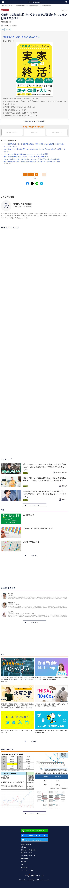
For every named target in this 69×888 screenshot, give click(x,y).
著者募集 (23, 861)
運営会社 (23, 847)
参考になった (34, 132)
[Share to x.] (32, 183)
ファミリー (11, 5)
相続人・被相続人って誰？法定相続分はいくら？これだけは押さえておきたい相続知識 (31, 159)
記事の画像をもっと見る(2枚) (34, 121)
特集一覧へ (34, 556)
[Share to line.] (36, 183)
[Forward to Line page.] (34, 830)
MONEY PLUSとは (26, 844)
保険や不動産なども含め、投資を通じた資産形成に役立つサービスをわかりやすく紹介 (32, 162)
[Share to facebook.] (27, 183)
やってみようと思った (12, 132)
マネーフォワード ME (27, 870)
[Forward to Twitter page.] (34, 839)
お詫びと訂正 (25, 867)
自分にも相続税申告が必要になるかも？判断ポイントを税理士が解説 (26, 156)
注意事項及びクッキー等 (28, 856)
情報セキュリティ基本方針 (28, 850)
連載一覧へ (34, 741)
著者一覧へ (34, 622)
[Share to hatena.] (41, 183)
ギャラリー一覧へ (35, 813)
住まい (8, 29)
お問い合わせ (25, 858)
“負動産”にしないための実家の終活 (21, 36)
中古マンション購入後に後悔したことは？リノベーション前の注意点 (26, 154)
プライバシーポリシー (27, 853)
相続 (3, 29)
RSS (22, 864)
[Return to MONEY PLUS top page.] (34, 2)
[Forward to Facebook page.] (34, 835)
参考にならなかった (57, 132)
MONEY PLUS (4, 5)
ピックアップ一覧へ (34, 505)
